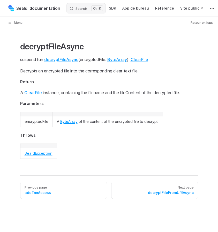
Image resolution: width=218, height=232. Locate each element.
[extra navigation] (212, 8)
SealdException (38, 153)
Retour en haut (202, 23)
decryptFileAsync (61, 59)
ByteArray (117, 59)
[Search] (86, 8)
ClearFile (139, 59)
